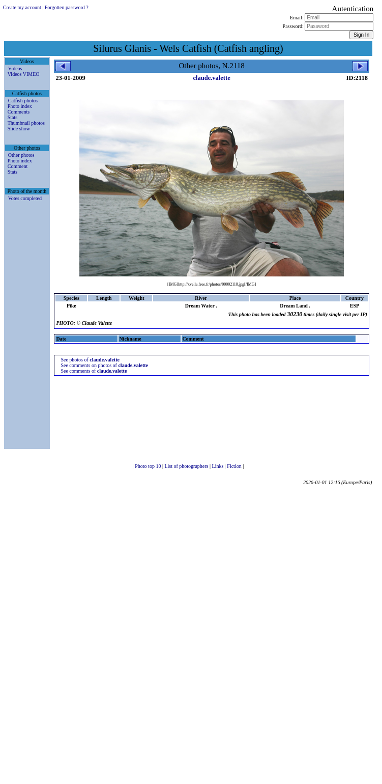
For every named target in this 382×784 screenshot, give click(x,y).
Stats (12, 117)
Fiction (235, 466)
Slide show (19, 128)
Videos (15, 68)
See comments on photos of (104, 365)
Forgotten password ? (67, 7)
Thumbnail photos (26, 123)
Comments (19, 112)
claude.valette (211, 77)
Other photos (21, 155)
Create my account (22, 7)
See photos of (90, 359)
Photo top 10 (148, 466)
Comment (17, 166)
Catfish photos (23, 100)
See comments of (94, 371)
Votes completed (25, 198)
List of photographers (187, 466)
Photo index (20, 106)
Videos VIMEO (24, 74)
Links (218, 466)
